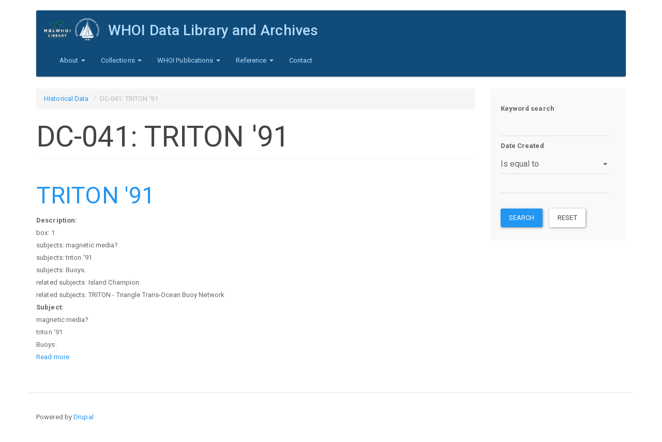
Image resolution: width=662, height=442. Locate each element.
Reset (567, 218)
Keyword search (527, 108)
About (72, 60)
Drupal (83, 417)
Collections (121, 60)
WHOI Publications (188, 60)
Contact (301, 60)
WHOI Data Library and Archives (213, 30)
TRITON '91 (95, 195)
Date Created (522, 146)
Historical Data (66, 98)
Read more (52, 357)
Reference (255, 60)
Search (522, 218)
